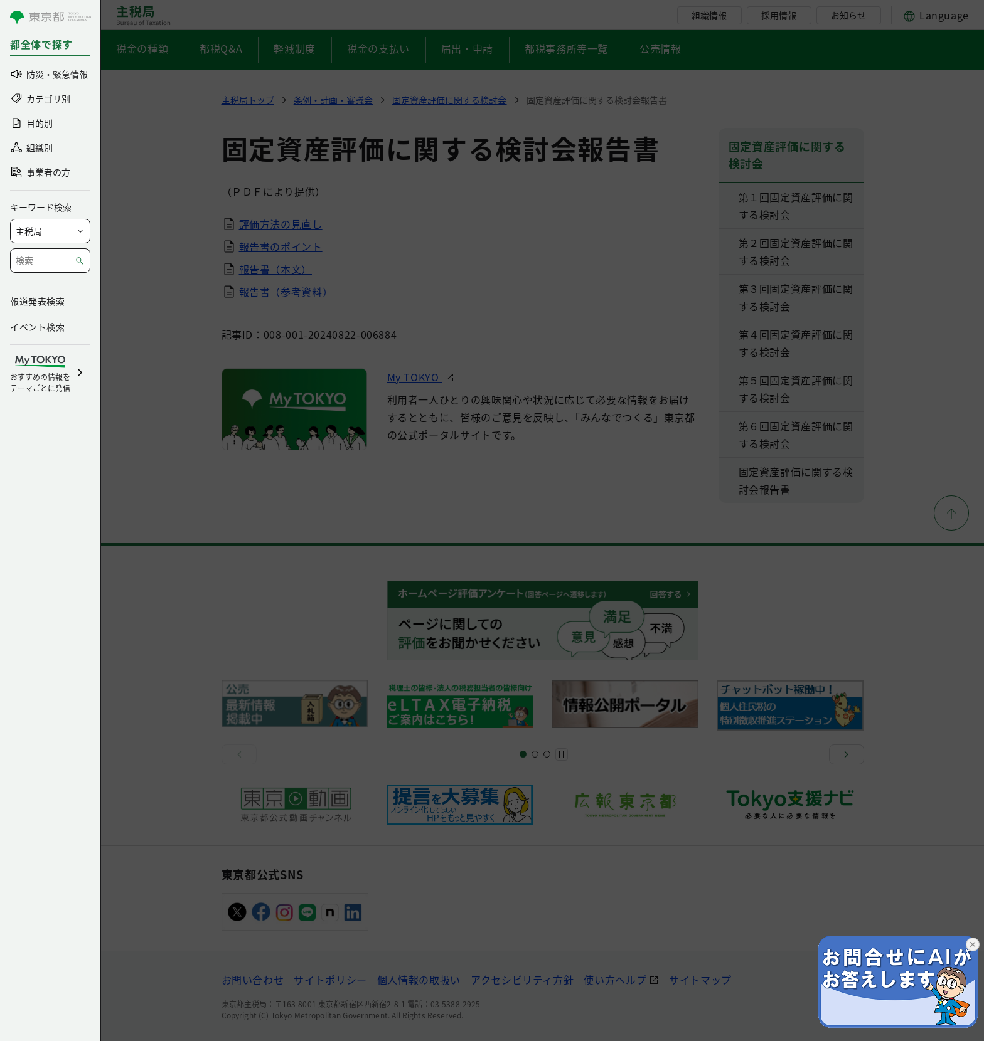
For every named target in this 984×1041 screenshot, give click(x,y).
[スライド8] (546, 754)
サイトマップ (700, 979)
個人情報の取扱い (419, 979)
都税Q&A (221, 48)
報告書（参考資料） (286, 291)
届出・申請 (467, 48)
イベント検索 (37, 326)
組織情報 (709, 15)
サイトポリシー (330, 979)
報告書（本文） (275, 269)
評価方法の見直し (281, 223)
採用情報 (778, 15)
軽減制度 (295, 48)
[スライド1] (523, 754)
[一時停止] (561, 754)
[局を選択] (50, 231)
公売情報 (660, 48)
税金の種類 (142, 48)
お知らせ (848, 15)
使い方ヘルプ (615, 979)
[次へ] (846, 754)
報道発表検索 (37, 301)
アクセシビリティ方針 (522, 979)
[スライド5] (535, 754)
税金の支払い (378, 48)
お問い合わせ (253, 979)
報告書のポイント (281, 246)
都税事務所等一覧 (566, 48)
